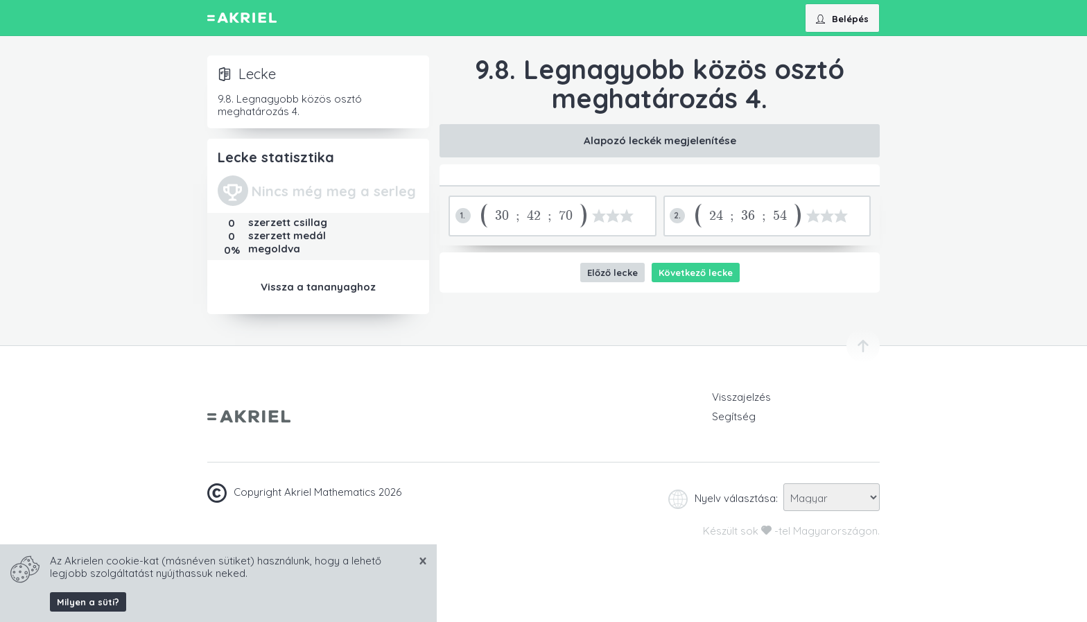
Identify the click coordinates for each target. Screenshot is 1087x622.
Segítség (734, 416)
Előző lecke (612, 272)
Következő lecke (696, 272)
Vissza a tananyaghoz (318, 286)
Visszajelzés (741, 397)
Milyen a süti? (88, 601)
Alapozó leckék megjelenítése (660, 140)
